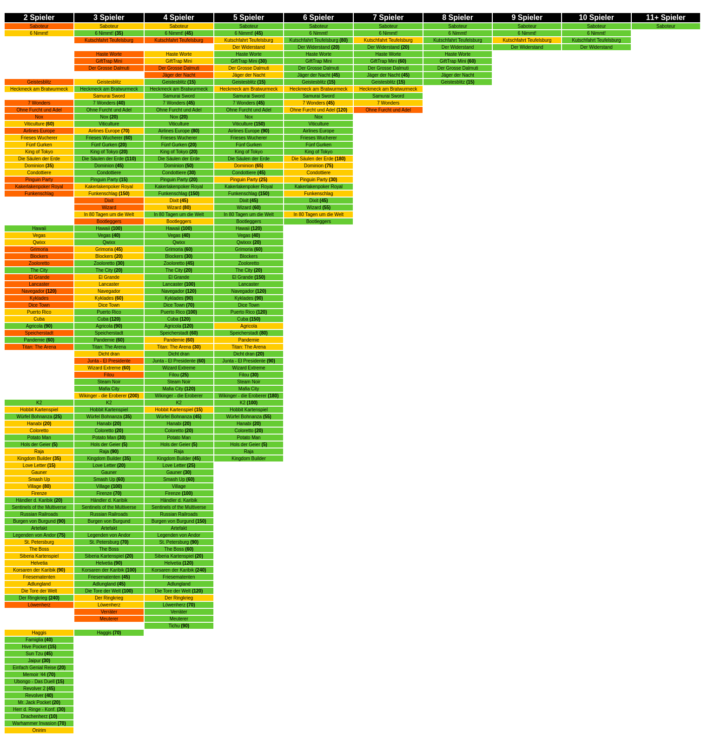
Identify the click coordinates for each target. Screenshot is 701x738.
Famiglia (34, 639)
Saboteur (39, 26)
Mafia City (109, 388)
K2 (39, 402)
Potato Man (39, 437)
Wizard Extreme (104, 367)
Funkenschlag (39, 193)
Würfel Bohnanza (35, 416)
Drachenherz (34, 716)
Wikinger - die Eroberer (103, 395)
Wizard (109, 207)
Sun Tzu (35, 653)
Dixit (109, 200)
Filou (109, 374)
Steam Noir (108, 381)
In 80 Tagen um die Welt (109, 214)
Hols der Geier (38, 444)
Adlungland (39, 583)
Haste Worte (248, 54)
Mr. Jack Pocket (34, 702)
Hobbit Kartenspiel (39, 409)
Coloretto (39, 430)
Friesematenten (39, 577)
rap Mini (249, 61)
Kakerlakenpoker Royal (39, 186)
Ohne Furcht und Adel (39, 109)
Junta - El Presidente (109, 360)
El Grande (39, 277)
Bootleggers (109, 221)
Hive (26, 646)
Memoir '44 (34, 674)
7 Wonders (39, 102)
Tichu (173, 625)
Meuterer (108, 618)
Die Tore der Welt (39, 590)
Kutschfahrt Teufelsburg (109, 40)
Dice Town (39, 305)
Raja (39, 451)
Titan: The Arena (39, 346)
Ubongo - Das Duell (34, 681)
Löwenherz (39, 604)
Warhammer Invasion (35, 723)
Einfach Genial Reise (39, 667)
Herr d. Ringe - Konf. (39, 709)
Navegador (33, 291)
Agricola (34, 326)
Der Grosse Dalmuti (109, 68)
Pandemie (34, 340)
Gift (234, 61)
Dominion (34, 165)
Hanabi (34, 423)
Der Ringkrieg (33, 597)
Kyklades (39, 298)
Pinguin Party (313, 179)
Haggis (39, 632)
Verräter (109, 611)
